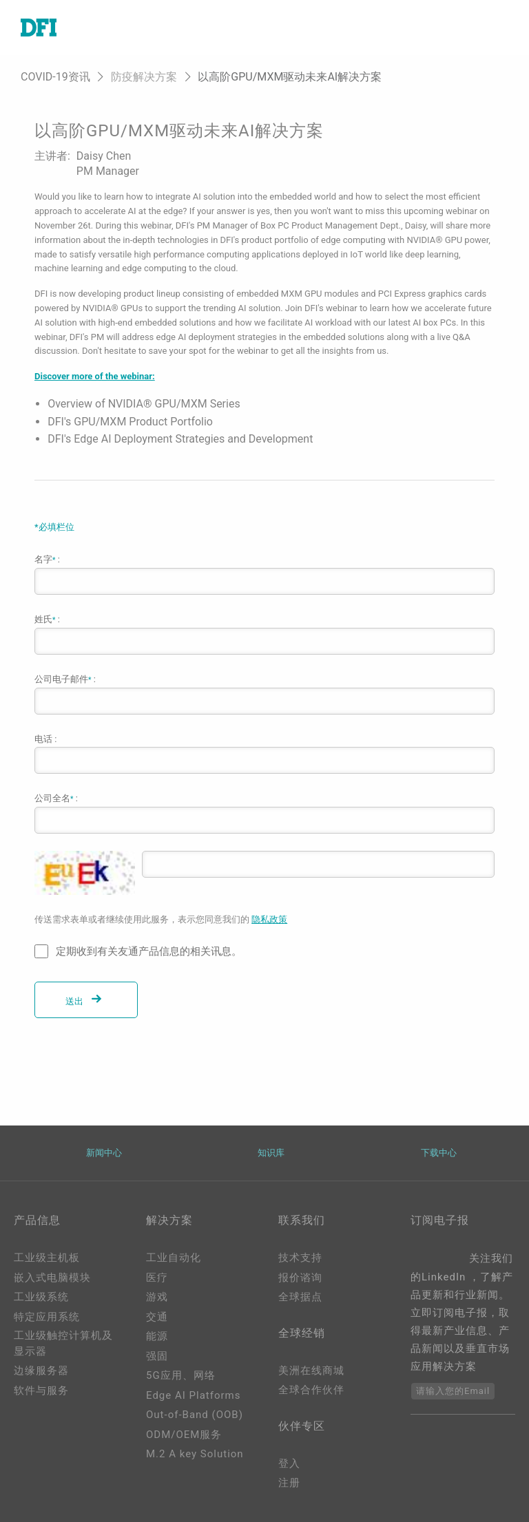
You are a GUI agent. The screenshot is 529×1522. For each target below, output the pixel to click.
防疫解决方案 (144, 76)
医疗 (157, 1277)
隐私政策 (269, 919)
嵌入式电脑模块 (52, 1277)
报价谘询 (300, 1277)
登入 (289, 1463)
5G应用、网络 (181, 1375)
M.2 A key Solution (195, 1454)
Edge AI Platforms (193, 1395)
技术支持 (300, 1257)
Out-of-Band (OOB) (194, 1414)
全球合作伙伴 (311, 1390)
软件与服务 (41, 1390)
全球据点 (300, 1297)
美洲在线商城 (311, 1370)
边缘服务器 (41, 1370)
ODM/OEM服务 (184, 1434)
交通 (157, 1317)
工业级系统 (41, 1297)
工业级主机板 (47, 1257)
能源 (157, 1336)
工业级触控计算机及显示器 (63, 1343)
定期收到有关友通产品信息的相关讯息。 (149, 951)
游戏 (157, 1297)
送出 (86, 1001)
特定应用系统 (47, 1317)
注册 (289, 1483)
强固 (157, 1356)
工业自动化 (173, 1257)
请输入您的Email (453, 1391)
